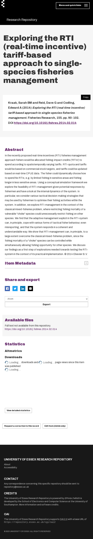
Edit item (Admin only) (54, 426)
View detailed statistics (18, 410)
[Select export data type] (46, 299)
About (7, 464)
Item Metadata (20, 263)
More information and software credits (38, 504)
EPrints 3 (69, 498)
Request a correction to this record (21, 426)
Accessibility (10, 467)
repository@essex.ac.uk (16, 487)
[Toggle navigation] (73, 5)
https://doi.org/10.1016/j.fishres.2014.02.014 (45, 123)
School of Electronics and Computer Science (45, 501)
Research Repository (22, 19)
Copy (85, 96)
